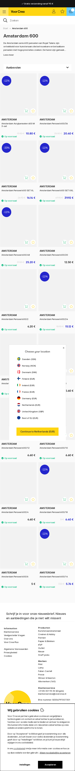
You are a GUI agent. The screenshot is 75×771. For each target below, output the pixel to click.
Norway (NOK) (26, 365)
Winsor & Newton (46, 678)
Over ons (8, 638)
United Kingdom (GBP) (30, 411)
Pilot (40, 664)
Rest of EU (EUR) (27, 418)
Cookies (8, 656)
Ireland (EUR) (26, 385)
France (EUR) (26, 392)
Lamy (40, 667)
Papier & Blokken (46, 641)
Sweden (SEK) (26, 359)
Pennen (42, 637)
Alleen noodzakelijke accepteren (55, 753)
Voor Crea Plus (11, 642)
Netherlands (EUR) (28, 405)
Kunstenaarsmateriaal (49, 631)
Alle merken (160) (47, 681)
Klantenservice (11, 632)
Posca (41, 674)
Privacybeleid (10, 652)
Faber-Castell (45, 671)
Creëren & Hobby (46, 634)
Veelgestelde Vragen (14, 635)
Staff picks (43, 655)
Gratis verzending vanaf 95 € (37, 3)
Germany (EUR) (27, 398)
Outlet (41, 648)
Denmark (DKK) (27, 372)
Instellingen (24, 764)
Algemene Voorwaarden (16, 649)
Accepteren (50, 764)
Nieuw (41, 651)
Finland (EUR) (26, 378)
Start (5, 28)
